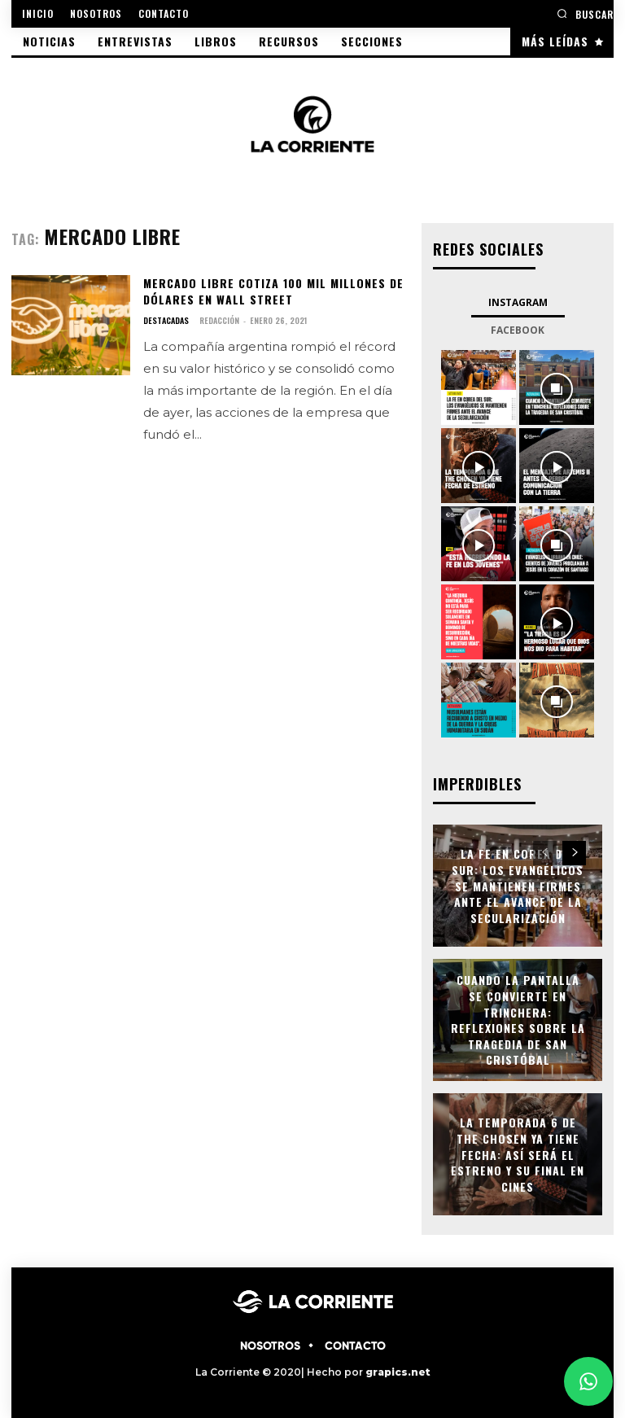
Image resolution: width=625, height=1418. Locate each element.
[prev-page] (545, 853)
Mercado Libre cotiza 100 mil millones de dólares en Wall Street (273, 291)
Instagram (518, 302)
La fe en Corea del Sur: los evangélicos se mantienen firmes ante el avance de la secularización (517, 885)
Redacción (219, 320)
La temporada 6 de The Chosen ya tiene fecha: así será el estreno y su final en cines (517, 1154)
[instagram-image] (478, 387)
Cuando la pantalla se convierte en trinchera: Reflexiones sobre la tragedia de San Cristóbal (518, 1020)
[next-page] (574, 853)
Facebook (517, 330)
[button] (585, 13)
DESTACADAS (166, 321)
